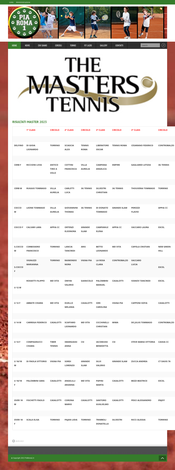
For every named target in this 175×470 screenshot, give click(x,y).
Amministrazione (27, 2)
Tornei (73, 45)
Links (13, 2)
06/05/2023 (20, 441)
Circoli (58, 45)
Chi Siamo (42, 45)
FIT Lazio (88, 45)
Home (14, 45)
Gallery (103, 45)
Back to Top (162, 458)
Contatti (119, 45)
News (27, 45)
